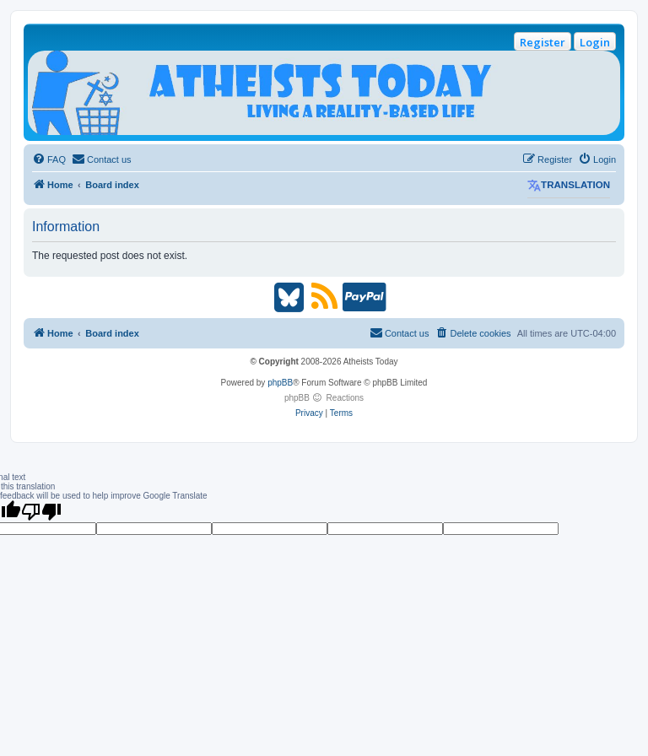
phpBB (280, 382)
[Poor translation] (41, 511)
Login (595, 42)
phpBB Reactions (324, 397)
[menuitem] (49, 159)
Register (542, 42)
